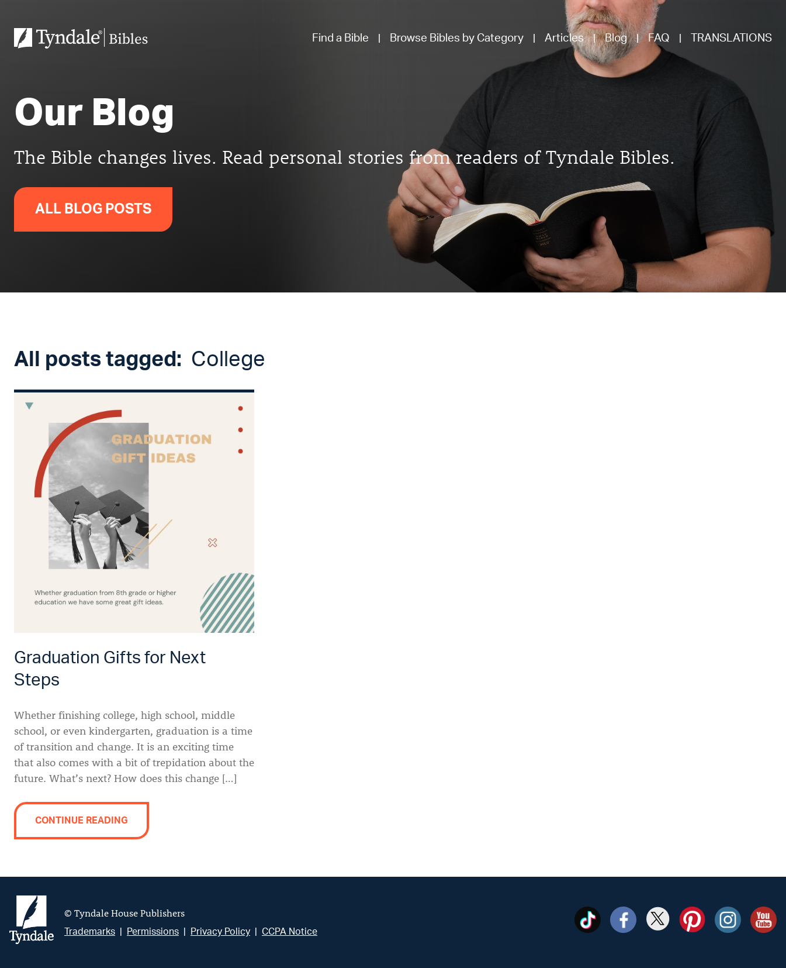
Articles (564, 38)
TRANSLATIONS (731, 38)
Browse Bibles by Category (457, 38)
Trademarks (89, 931)
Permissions (153, 931)
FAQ (659, 38)
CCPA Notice (289, 931)
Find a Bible (340, 38)
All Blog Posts (93, 209)
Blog (616, 38)
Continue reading (81, 820)
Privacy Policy (220, 931)
